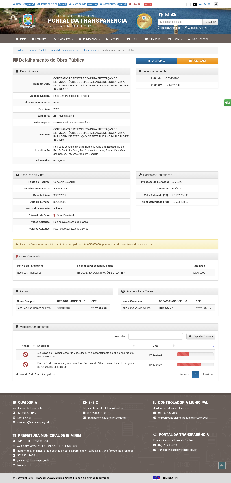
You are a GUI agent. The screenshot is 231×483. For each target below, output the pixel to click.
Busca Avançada (169, 27)
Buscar (210, 21)
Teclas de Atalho (52, 4)
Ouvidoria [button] (154, 39)
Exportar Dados (201, 336)
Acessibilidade (113, 4)
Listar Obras (90, 50)
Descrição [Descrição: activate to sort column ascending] (43, 345)
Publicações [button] (89, 39)
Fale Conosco (198, 39)
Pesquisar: (148, 336)
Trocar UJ (24, 4)
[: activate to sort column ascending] (195, 345)
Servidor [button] (114, 39)
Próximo (208, 374)
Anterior (184, 374)
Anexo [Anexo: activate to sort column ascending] (25, 345)
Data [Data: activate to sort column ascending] (155, 345)
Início (20, 39)
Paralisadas (197, 60)
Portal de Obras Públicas (65, 50)
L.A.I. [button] (133, 39)
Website (195, 27)
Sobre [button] (175, 39)
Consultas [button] (63, 39)
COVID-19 (140, 4)
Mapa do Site (83, 4)
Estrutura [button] (40, 39)
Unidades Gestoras (26, 50)
